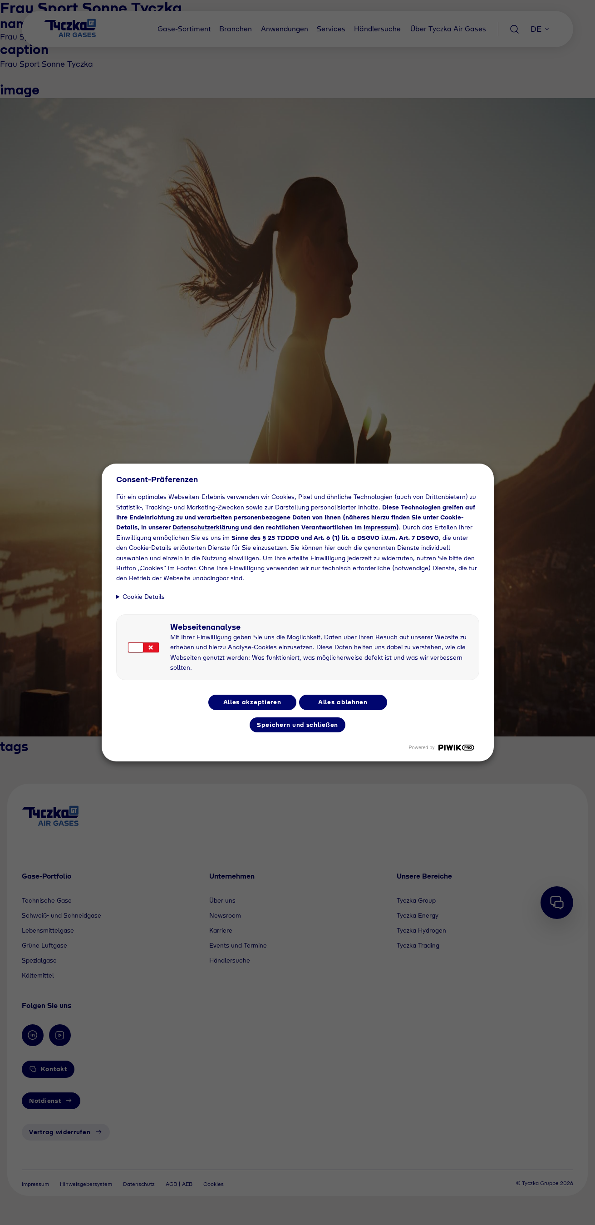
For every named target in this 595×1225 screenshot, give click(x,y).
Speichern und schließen (297, 724)
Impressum (380, 527)
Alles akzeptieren (252, 702)
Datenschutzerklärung (205, 527)
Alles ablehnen (343, 702)
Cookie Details (144, 596)
